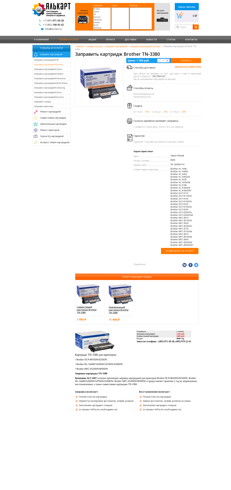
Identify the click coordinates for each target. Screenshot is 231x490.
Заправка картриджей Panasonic (50, 78)
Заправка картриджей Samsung (49, 87)
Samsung (102, 28)
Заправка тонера (42, 101)
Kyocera (102, 17)
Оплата (110, 39)
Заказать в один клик (188, 66)
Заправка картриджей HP (46, 59)
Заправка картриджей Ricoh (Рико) (50, 83)
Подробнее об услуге (180, 251)
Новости (151, 39)
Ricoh (102, 25)
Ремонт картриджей (50, 111)
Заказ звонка (186, 6)
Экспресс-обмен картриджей (54, 142)
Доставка (130, 39)
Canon (102, 11)
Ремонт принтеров (49, 130)
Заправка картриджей (51, 54)
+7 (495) (53, 20)
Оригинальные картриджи (53, 123)
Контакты (191, 39)
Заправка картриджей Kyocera (49, 97)
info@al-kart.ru (53, 29)
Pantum (102, 22)
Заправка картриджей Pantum (48, 73)
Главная (79, 46)
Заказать (186, 60)
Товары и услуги (69, 39)
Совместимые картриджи (53, 117)
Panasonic (102, 19)
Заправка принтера (43, 106)
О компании (41, 39)
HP (102, 14)
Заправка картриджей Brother (48, 64)
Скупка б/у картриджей (52, 136)
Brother (102, 9)
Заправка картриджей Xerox (48, 92)
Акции (92, 39)
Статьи (171, 39)
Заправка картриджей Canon (48, 69)
